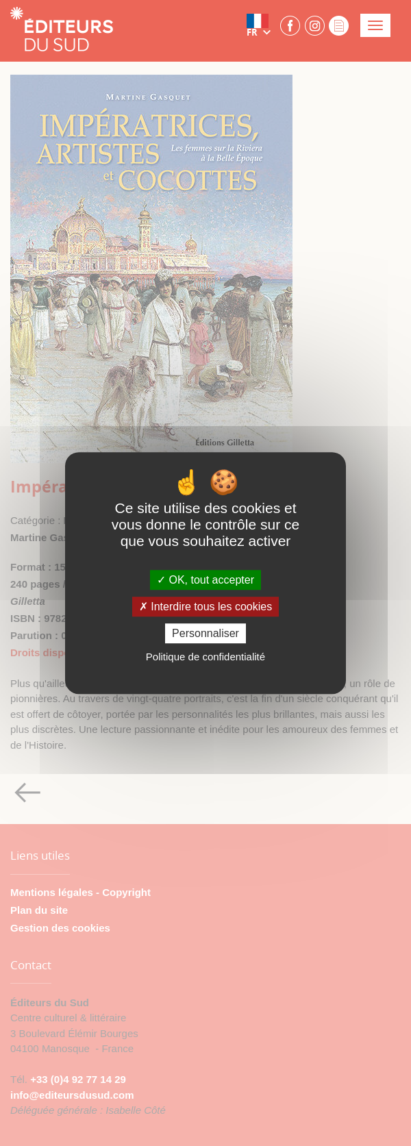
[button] (262, 25)
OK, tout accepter (205, 580)
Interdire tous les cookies (205, 606)
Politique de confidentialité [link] (205, 656)
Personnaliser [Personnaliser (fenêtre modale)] (205, 633)
